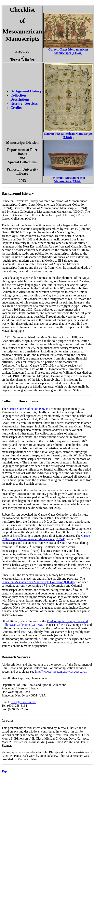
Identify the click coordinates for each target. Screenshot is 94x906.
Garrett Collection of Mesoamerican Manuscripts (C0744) (46, 537)
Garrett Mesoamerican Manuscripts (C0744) (68, 135)
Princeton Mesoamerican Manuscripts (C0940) (68, 179)
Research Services (24, 104)
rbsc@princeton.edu (23, 702)
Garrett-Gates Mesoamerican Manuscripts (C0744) (68, 51)
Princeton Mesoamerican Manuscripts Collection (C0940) (38, 582)
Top (4, 771)
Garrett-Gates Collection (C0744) (28, 408)
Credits (16, 108)
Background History (25, 91)
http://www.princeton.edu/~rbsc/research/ (61, 671)
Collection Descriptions (19, 97)
